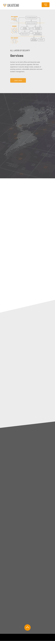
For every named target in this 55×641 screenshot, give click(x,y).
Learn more (18, 81)
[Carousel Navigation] (27, 104)
